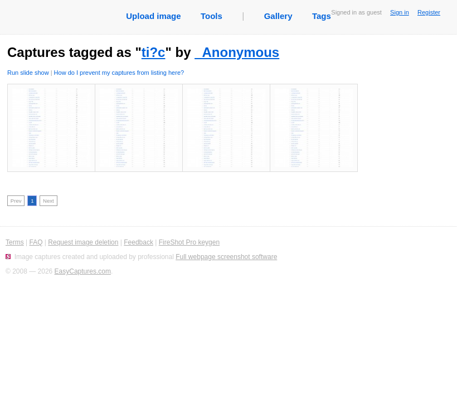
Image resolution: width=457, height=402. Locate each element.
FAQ (35, 242)
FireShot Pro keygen (189, 242)
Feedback (138, 242)
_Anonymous (237, 52)
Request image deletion (83, 242)
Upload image (153, 16)
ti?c (154, 52)
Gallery (278, 16)
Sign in (399, 12)
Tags (321, 16)
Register (428, 12)
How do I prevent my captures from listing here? (119, 72)
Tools (211, 16)
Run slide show (28, 72)
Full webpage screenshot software (226, 257)
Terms (15, 242)
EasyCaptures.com (83, 271)
